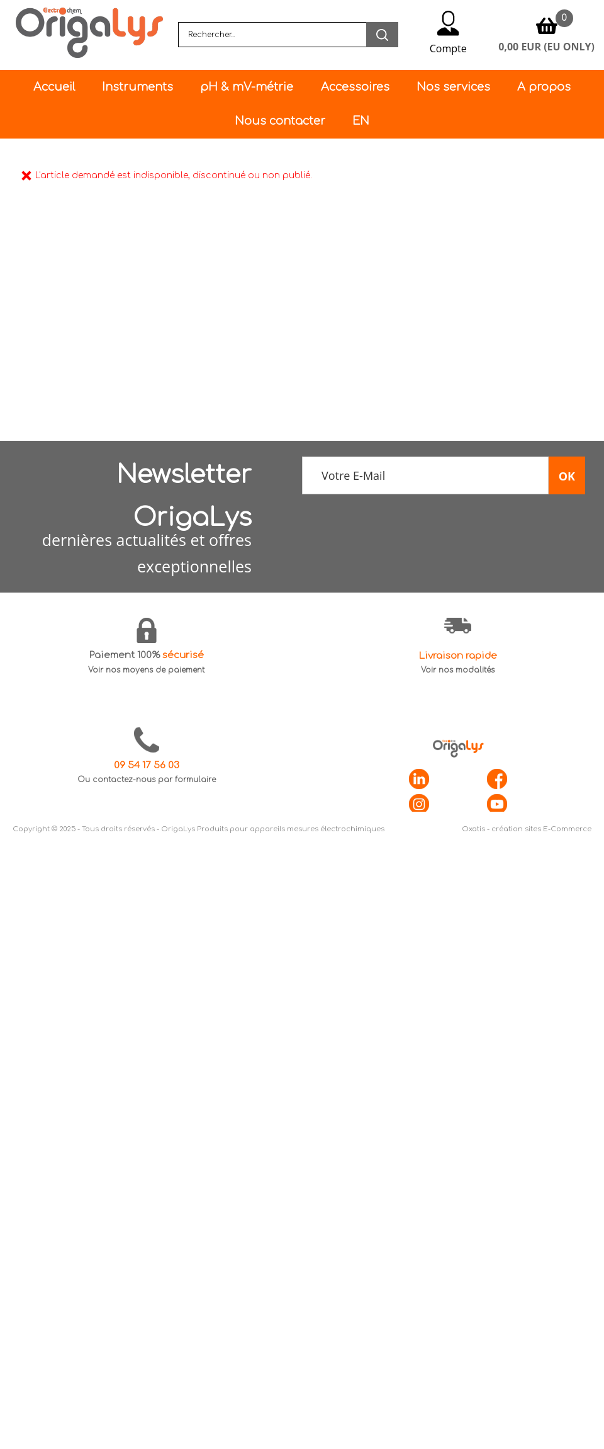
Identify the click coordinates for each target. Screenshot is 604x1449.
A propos (544, 87)
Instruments (137, 87)
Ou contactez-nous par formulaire (146, 779)
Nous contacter (280, 121)
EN (360, 121)
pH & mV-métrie (246, 87)
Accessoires (355, 87)
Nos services (453, 87)
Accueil (54, 87)
